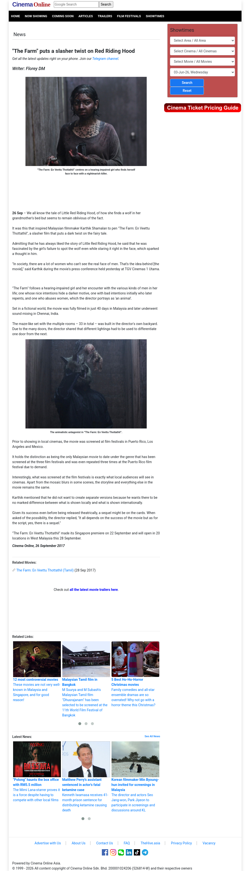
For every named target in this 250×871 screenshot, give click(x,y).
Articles (85, 16)
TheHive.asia (150, 843)
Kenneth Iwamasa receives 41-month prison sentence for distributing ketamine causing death (86, 776)
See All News (152, 736)
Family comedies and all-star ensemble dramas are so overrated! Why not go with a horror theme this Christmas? (135, 674)
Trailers (105, 16)
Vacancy (209, 843)
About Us (78, 843)
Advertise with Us (48, 843)
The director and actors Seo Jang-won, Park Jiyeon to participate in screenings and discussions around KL (135, 776)
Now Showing (36, 16)
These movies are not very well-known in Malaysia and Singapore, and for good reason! (37, 671)
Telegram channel (105, 59)
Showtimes (155, 16)
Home (15, 16)
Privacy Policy (181, 843)
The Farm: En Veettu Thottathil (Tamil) (45, 570)
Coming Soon (62, 16)
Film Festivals (129, 16)
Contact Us (104, 843)
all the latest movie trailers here (94, 590)
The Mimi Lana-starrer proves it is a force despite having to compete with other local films (37, 771)
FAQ (127, 843)
